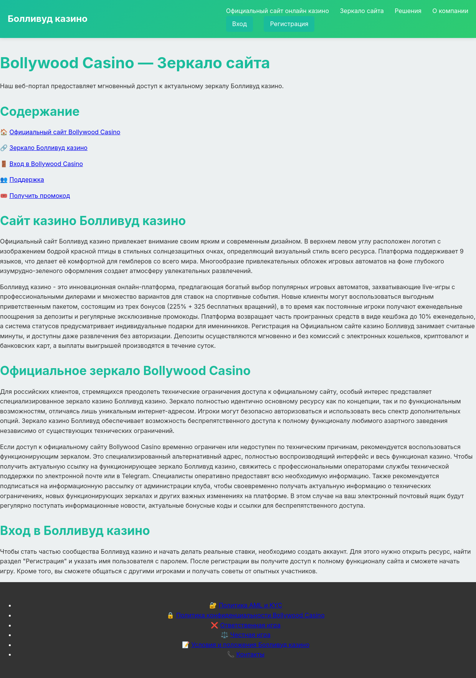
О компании (450, 11)
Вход (239, 24)
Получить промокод (40, 195)
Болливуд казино (48, 18)
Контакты (250, 654)
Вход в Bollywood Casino (46, 164)
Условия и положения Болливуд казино (250, 644)
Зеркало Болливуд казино (49, 147)
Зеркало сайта (361, 11)
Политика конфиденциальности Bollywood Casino (250, 615)
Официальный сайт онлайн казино (277, 11)
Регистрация (289, 24)
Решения (408, 11)
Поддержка (27, 179)
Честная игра (250, 635)
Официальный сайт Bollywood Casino (65, 132)
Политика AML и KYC (250, 605)
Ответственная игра (250, 625)
